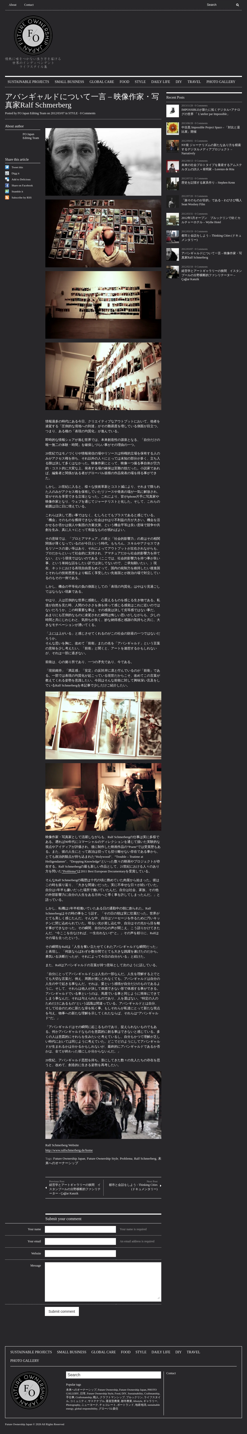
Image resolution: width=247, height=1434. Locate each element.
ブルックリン (134, 1397)
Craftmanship (152, 1393)
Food (117, 1393)
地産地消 (140, 1404)
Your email (34, 1241)
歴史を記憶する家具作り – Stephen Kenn (208, 182)
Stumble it (17, 191)
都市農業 (126, 1400)
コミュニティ (78, 1400)
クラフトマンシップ (112, 1397)
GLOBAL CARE (102, 82)
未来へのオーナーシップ (81, 1389)
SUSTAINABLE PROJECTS (28, 82)
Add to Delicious (21, 179)
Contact (29, 5)
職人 (96, 1397)
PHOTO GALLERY (220, 82)
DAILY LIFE (160, 82)
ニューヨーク (89, 1404)
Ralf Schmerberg (145, 1158)
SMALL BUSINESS (69, 82)
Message (35, 1265)
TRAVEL (194, 82)
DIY (179, 82)
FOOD (124, 82)
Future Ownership (108, 1389)
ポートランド (125, 1404)
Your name (34, 1229)
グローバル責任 (108, 1408)
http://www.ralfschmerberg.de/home (69, 1150)
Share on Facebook (22, 185)
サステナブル (96, 1400)
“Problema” (69, 871)
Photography (73, 1404)
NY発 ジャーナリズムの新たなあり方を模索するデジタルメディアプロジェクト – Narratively (211, 149)
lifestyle (137, 1400)
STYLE (140, 82)
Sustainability (135, 1393)
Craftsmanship (84, 1397)
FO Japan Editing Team (32, 113)
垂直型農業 (113, 1400)
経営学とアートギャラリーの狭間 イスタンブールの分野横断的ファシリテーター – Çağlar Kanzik (211, 275)
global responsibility (86, 1408)
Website (36, 1253)
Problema (126, 1158)
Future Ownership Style (102, 1158)
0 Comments (88, 113)
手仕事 (70, 1397)
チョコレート (107, 1404)
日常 (83, 1393)
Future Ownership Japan (69, 1158)
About (12, 5)
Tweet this (17, 167)
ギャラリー (150, 1400)
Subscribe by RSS (22, 197)
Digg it (15, 173)
